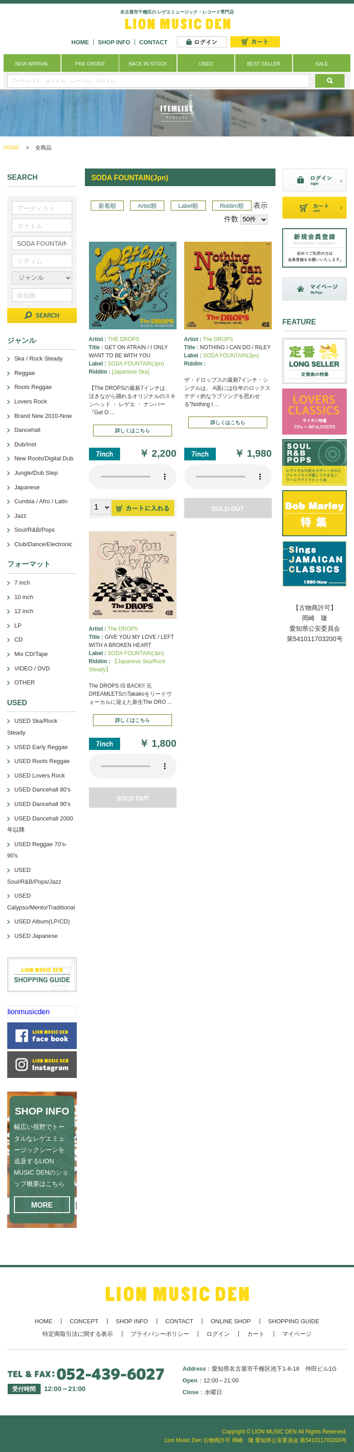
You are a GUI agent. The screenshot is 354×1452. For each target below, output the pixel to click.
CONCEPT (84, 1321)
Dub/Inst (25, 444)
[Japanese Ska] (130, 372)
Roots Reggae (33, 387)
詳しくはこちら (132, 430)
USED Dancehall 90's (42, 804)
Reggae (24, 373)
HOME (80, 42)
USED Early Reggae (41, 747)
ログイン (218, 1334)
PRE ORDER (90, 63)
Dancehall (27, 429)
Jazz (20, 515)
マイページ (297, 1334)
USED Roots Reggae (42, 761)
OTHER (24, 682)
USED (206, 63)
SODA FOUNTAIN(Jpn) (136, 364)
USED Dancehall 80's (42, 789)
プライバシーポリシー (159, 1334)
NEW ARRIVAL (32, 63)
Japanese (27, 487)
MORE (42, 1205)
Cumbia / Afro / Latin (41, 501)
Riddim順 (232, 205)
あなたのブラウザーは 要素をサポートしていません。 (133, 476)
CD (18, 639)
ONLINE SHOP (230, 1321)
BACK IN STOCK (148, 63)
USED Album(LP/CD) (42, 921)
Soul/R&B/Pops (34, 529)
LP (18, 625)
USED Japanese (36, 935)
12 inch (23, 611)
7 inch (22, 582)
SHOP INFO (114, 42)
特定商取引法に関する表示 (77, 1334)
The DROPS (218, 339)
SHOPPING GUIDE (293, 1321)
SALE (321, 63)
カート (256, 1334)
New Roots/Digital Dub (44, 458)
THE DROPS (124, 339)
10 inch (23, 597)
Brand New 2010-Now (43, 415)
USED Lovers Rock (39, 775)
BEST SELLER (263, 63)
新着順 (107, 205)
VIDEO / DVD (32, 668)
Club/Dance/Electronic (43, 544)
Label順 (188, 205)
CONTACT (153, 42)
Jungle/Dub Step (36, 472)
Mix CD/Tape (31, 654)
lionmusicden (29, 1012)
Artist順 (147, 205)
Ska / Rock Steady (38, 358)
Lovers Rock (30, 401)
